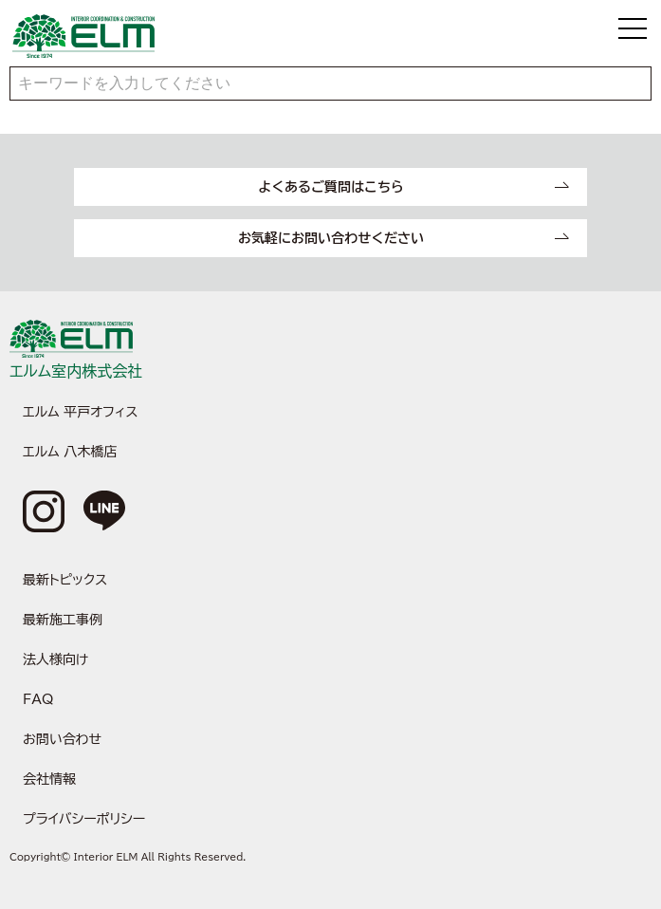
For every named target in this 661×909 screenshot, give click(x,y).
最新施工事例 (62, 619)
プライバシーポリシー (84, 819)
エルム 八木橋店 (70, 451)
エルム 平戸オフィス (80, 411)
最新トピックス (65, 579)
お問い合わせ (62, 739)
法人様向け (55, 659)
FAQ (38, 699)
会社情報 (49, 779)
